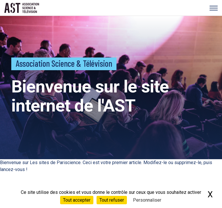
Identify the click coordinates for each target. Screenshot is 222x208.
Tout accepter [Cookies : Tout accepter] (76, 200)
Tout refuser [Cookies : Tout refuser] (111, 200)
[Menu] (213, 8)
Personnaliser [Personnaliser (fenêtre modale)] (147, 200)
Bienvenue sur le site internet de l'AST (90, 96)
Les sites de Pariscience (55, 162)
